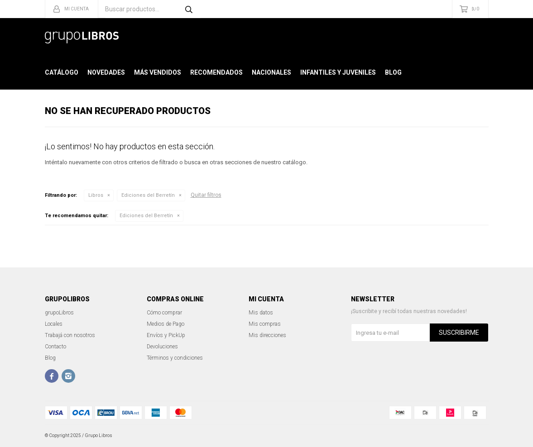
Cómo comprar (164, 312)
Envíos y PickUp (166, 335)
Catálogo (61, 72)
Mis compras (265, 324)
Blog (393, 72)
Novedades (106, 72)
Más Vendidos (157, 72)
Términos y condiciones (175, 358)
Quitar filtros (206, 195)
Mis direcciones (267, 335)
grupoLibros (59, 312)
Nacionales (271, 72)
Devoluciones (162, 346)
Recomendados (216, 72)
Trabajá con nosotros (70, 335)
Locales (53, 324)
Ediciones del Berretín (148, 195)
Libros (95, 195)
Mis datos (261, 312)
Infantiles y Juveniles (338, 72)
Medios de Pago (165, 324)
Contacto (55, 346)
